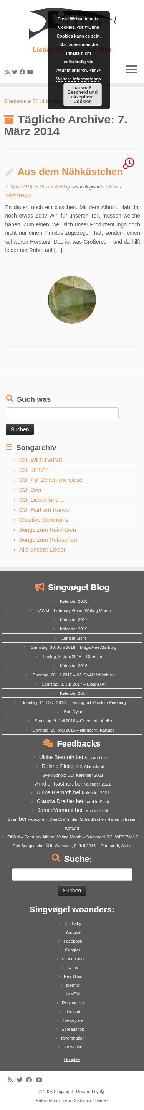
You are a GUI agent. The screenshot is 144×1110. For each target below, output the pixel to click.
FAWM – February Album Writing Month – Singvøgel (56, 837)
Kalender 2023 (74, 601)
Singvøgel (63, 1091)
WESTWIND (18, 195)
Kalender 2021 (74, 619)
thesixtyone (73, 1020)
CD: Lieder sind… (42, 499)
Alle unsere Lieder (42, 549)
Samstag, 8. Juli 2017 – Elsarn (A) (73, 684)
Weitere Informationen (78, 79)
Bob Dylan (73, 711)
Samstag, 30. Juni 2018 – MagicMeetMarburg (74, 647)
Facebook (73, 941)
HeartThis (73, 976)
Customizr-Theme (89, 1100)
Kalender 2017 (74, 693)
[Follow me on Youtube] (31, 72)
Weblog (62, 187)
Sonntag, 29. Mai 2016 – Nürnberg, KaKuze (73, 730)
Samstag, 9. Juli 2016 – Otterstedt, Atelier (74, 721)
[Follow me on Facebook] (23, 72)
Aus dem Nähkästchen (70, 171)
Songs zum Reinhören (47, 529)
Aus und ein (95, 757)
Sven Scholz (54, 775)
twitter (72, 967)
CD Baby (73, 923)
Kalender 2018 (74, 665)
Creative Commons (43, 519)
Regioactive (73, 1002)
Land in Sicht (73, 638)
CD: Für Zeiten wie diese (51, 479)
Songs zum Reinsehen (48, 539)
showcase (72, 1047)
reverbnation (72, 1038)
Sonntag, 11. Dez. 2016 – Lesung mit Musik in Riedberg (73, 702)
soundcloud (73, 958)
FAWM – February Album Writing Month (73, 610)
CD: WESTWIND (41, 460)
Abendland (94, 766)
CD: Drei (30, 489)
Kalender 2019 (74, 629)
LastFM (73, 994)
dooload (72, 1011)
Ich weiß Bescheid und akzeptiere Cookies (82, 94)
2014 (39, 101)
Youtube (73, 932)
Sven (12, 819)
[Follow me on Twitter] (16, 72)
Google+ (73, 950)
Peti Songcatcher (29, 845)
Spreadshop (72, 1029)
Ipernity (73, 985)
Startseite (15, 101)
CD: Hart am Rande (44, 509)
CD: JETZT (33, 470)
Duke (45, 187)
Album (113, 187)
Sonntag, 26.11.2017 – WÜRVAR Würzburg (73, 675)
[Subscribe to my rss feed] (8, 72)
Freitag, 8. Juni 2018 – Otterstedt (73, 656)
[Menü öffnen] (131, 69)
